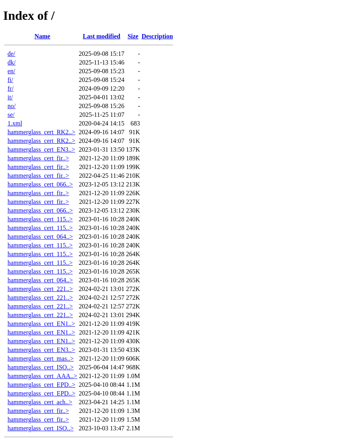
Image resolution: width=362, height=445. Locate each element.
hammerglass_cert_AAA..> (42, 376)
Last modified (101, 36)
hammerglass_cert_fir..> (38, 158)
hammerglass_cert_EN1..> (41, 323)
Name (42, 36)
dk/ (11, 62)
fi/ (10, 79)
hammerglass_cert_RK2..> (41, 132)
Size (133, 36)
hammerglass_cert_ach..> (40, 402)
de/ (11, 53)
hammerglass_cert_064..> (40, 236)
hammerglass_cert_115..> (40, 219)
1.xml (15, 123)
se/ (11, 114)
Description (157, 36)
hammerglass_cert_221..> (40, 288)
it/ (10, 97)
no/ (11, 106)
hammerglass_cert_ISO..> (41, 367)
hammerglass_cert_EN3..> (41, 149)
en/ (11, 71)
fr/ (10, 88)
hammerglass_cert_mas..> (41, 358)
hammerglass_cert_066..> (40, 184)
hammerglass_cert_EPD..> (41, 384)
